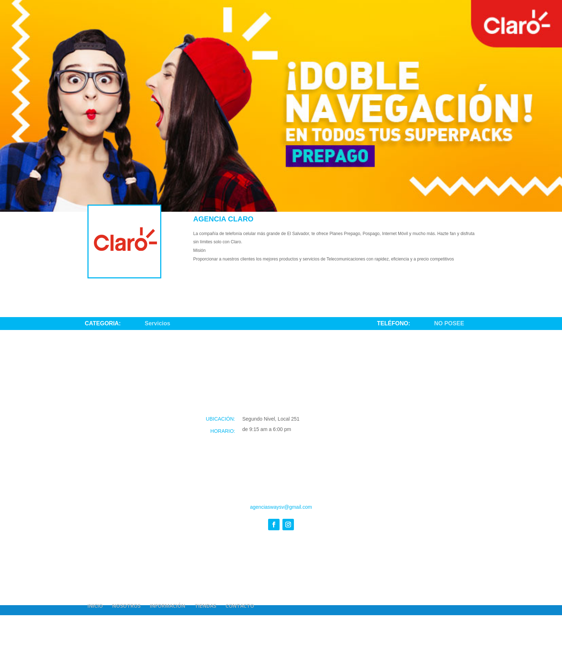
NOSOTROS (126, 605)
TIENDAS (205, 605)
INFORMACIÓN (167, 605)
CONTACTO (239, 605)
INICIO (95, 605)
